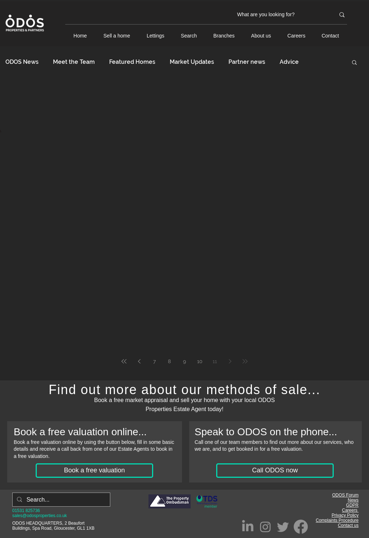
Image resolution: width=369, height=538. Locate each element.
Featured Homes (132, 61)
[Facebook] (301, 527)
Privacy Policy (345, 515)
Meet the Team (74, 61)
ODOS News (22, 61)
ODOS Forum (345, 495)
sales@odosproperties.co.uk (39, 515)
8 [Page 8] (169, 361)
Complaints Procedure (337, 520)
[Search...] (60, 500)
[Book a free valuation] (94, 470)
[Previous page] (139, 361)
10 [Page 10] (200, 361)
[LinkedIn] (248, 527)
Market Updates (192, 61)
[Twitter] (283, 527)
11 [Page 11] (215, 361)
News (353, 500)
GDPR (352, 505)
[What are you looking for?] (280, 14)
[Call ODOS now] (275, 470)
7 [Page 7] (154, 361)
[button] (354, 63)
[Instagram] (265, 527)
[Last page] (245, 361)
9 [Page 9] (184, 361)
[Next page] (229, 361)
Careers (350, 510)
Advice (289, 61)
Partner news (246, 61)
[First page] (123, 361)
